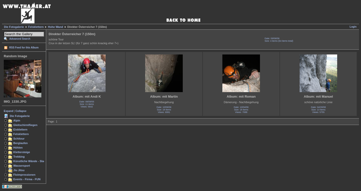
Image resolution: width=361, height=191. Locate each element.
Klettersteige (21, 152)
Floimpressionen (24, 174)
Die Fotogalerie (14, 26)
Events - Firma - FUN (26, 179)
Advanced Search (19, 38)
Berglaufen (20, 143)
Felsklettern (36, 26)
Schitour (19, 138)
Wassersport (21, 165)
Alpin (16, 120)
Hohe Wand (55, 26)
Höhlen (18, 147)
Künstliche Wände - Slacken (31, 161)
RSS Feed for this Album (24, 47)
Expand (8, 110)
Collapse (21, 110)
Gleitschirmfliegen (25, 124)
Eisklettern (20, 129)
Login (353, 26)
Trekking (19, 156)
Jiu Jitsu (19, 170)
